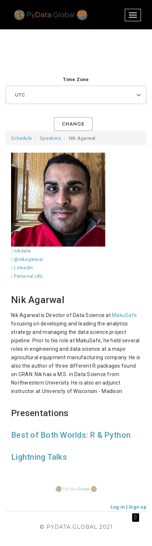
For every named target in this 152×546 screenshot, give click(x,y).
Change (73, 124)
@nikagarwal (27, 259)
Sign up (137, 507)
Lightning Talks (39, 457)
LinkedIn (22, 267)
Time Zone (76, 79)
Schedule (21, 138)
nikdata (21, 251)
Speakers (50, 138)
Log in (117, 507)
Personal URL (27, 276)
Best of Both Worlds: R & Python (71, 435)
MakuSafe (124, 315)
